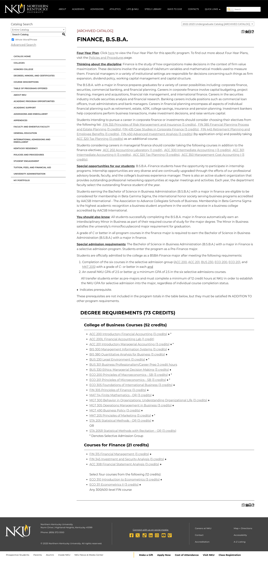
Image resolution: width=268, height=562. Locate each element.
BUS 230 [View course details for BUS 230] (207, 262)
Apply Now (164, 554)
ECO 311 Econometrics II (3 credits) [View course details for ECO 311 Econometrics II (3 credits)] (114, 484)
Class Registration (230, 554)
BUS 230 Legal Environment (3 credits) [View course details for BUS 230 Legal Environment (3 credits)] (117, 359)
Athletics (115, 9)
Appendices (20, 120)
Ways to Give (174, 9)
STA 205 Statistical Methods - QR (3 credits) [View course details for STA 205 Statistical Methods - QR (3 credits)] (120, 420)
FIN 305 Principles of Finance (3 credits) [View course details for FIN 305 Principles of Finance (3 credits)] (118, 390)
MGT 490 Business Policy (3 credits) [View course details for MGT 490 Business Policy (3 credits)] (115, 410)
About (62, 9)
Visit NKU (208, 554)
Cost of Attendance (187, 554)
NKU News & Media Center (88, 554)
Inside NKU (64, 554)
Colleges (19, 63)
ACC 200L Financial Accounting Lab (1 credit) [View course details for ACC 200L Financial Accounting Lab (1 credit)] (122, 339)
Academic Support (25, 107)
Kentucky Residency (26, 148)
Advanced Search (23, 45)
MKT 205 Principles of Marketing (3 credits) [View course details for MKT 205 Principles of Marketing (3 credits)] (120, 415)
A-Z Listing (239, 541)
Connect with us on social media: (150, 529)
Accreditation (202, 541)
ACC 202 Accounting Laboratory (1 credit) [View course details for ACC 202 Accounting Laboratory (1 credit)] (132, 150)
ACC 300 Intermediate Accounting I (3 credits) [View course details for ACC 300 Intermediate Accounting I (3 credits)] (197, 150)
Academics (78, 9)
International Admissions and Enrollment (32, 140)
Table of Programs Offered (30, 88)
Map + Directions (243, 528)
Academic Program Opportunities (34, 101)
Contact (199, 535)
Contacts (193, 9)
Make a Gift (146, 554)
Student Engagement (26, 161)
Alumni (50, 554)
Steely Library (153, 9)
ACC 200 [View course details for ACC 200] (180, 262)
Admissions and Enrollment (31, 114)
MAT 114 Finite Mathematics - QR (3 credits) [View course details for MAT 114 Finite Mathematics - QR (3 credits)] (121, 395)
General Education (25, 133)
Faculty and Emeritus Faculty (32, 126)
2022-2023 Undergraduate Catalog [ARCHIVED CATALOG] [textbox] (216, 24)
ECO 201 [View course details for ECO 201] (234, 262)
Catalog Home (22, 56)
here (111, 53)
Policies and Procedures (29, 154)
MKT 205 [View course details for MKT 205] (88, 267)
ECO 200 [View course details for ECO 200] (221, 262)
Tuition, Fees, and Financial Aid (32, 167)
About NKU (20, 95)
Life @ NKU (133, 9)
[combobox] (218, 24)
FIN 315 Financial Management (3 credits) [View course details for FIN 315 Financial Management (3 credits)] (119, 454)
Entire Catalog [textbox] (20, 29)
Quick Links (212, 9)
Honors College (23, 69)
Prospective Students (17, 554)
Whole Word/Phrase (26, 39)
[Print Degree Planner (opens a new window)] (242, 31)
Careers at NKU (203, 528)
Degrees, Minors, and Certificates (34, 75)
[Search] (230, 9)
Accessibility (240, 535)
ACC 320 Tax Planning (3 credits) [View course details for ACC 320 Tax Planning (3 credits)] (100, 139)
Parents (37, 554)
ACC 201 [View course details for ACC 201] (194, 262)
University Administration (29, 174)
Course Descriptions (26, 82)
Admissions (97, 9)
